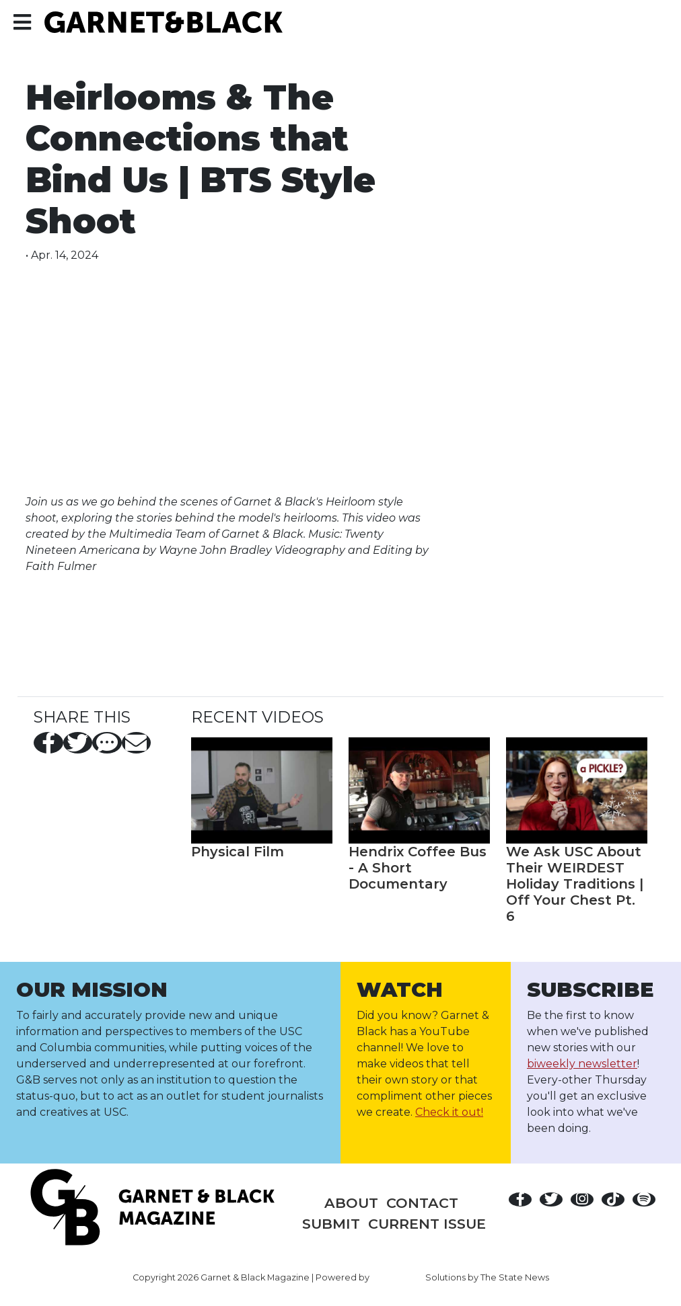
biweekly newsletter (582, 1063)
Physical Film (237, 852)
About (351, 1202)
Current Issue (427, 1223)
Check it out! (449, 1112)
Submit (331, 1223)
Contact (422, 1202)
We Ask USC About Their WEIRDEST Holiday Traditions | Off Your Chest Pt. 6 (574, 884)
